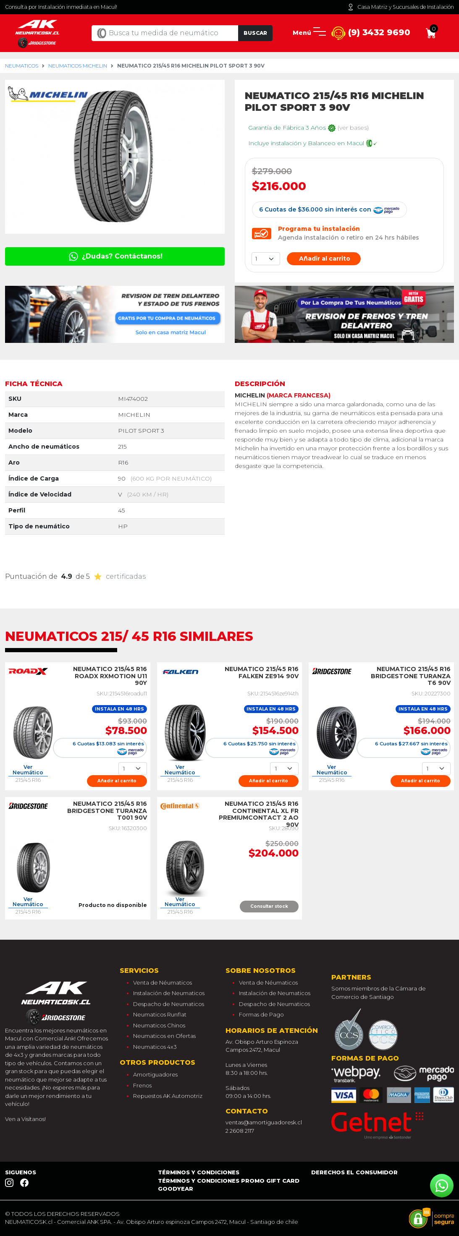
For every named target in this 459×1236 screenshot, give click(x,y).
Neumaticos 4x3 (155, 1046)
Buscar (255, 33)
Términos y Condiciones (198, 1172)
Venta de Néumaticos (162, 982)
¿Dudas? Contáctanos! (115, 256)
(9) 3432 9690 (370, 33)
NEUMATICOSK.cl (28, 1221)
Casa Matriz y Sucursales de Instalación (400, 7)
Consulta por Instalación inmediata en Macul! (61, 7)
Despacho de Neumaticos (168, 1004)
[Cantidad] (132, 768)
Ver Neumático (28, 770)
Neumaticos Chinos (159, 1025)
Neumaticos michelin (77, 66)
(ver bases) (353, 127)
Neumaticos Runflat (159, 1014)
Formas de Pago (261, 1014)
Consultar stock (269, 906)
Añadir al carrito (323, 258)
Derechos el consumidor (354, 1172)
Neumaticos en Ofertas (164, 1035)
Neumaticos (21, 66)
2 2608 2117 (240, 1130)
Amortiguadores (155, 1074)
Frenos (142, 1085)
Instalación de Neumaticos (169, 993)
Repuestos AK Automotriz (167, 1095)
